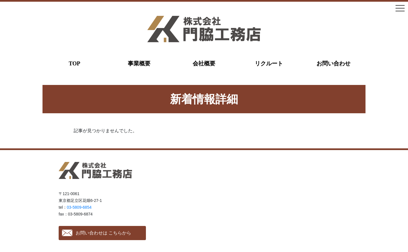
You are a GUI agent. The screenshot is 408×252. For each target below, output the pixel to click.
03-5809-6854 (79, 207)
